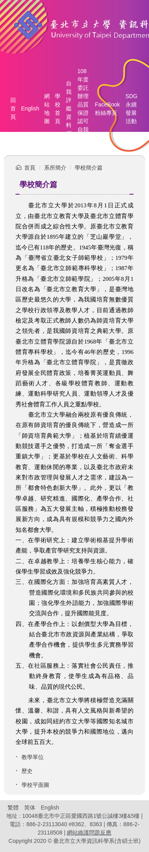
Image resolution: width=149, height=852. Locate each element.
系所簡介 (55, 167)
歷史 (27, 771)
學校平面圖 (35, 785)
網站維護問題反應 (89, 832)
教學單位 (32, 757)
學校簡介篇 (89, 167)
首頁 (29, 167)
